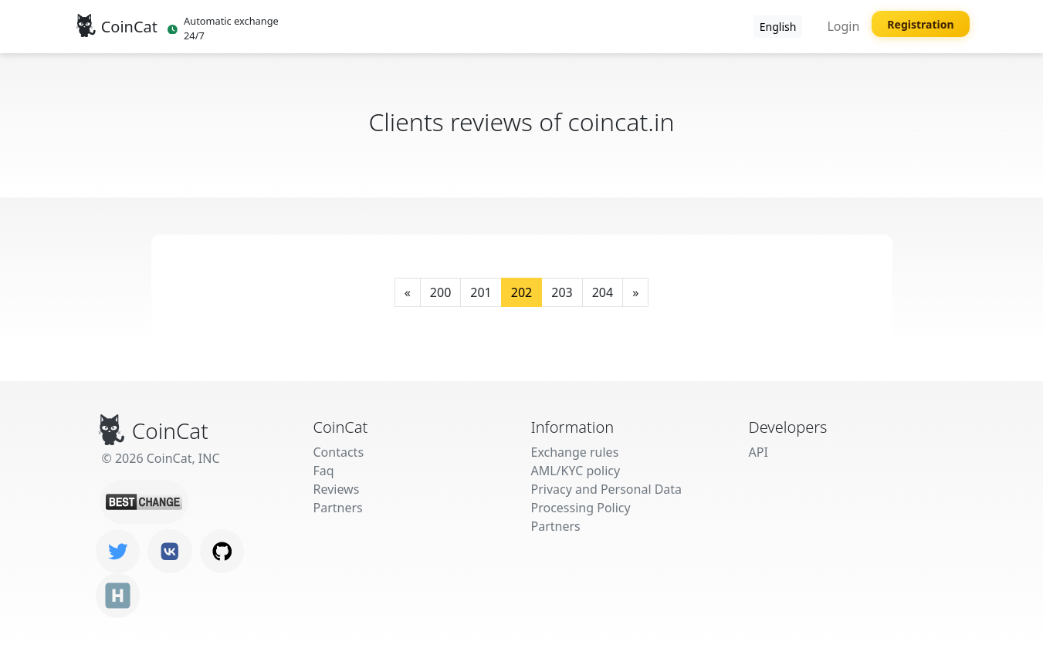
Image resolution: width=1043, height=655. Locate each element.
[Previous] (408, 292)
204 (602, 292)
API (758, 452)
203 (561, 292)
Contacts (338, 452)
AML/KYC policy (576, 470)
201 (480, 292)
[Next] (635, 292)
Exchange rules (575, 452)
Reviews (336, 489)
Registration (920, 24)
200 (440, 292)
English (778, 26)
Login (843, 26)
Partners (338, 507)
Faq (323, 470)
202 (521, 292)
